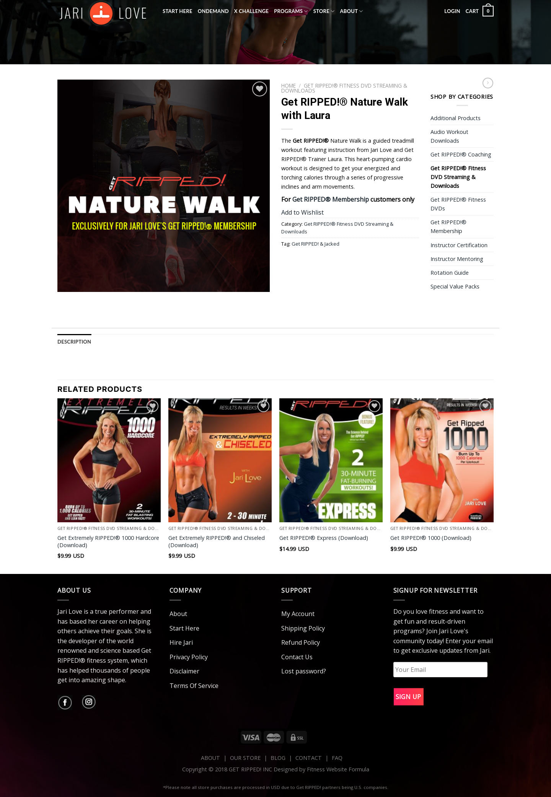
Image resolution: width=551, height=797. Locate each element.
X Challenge (251, 11)
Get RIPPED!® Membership (448, 226)
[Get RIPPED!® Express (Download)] (331, 460)
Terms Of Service (194, 685)
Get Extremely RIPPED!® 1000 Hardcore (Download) (108, 542)
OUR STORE (245, 757)
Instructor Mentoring (456, 258)
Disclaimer (184, 671)
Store (324, 11)
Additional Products (455, 118)
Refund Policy (300, 642)
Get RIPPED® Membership (330, 199)
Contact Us (297, 657)
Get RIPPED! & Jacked (315, 243)
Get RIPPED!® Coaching (460, 154)
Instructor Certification (458, 245)
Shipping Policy (303, 628)
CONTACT (309, 757)
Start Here (177, 11)
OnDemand (213, 11)
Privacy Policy (189, 657)
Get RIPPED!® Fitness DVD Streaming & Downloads (344, 88)
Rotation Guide (449, 272)
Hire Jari (181, 642)
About (351, 11)
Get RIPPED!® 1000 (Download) (430, 538)
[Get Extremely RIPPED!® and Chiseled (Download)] (220, 460)
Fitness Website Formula (338, 769)
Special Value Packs (454, 286)
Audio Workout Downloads (449, 136)
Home (288, 85)
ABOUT (210, 757)
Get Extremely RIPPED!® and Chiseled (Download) (216, 542)
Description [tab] (74, 342)
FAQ (337, 757)
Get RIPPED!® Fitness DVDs (458, 204)
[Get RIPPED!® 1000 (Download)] (442, 460)
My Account (298, 614)
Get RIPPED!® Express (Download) (323, 538)
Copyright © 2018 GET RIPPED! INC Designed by (244, 769)
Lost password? (303, 671)
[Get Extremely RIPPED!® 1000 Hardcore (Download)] (109, 460)
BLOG (278, 757)
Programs (291, 11)
